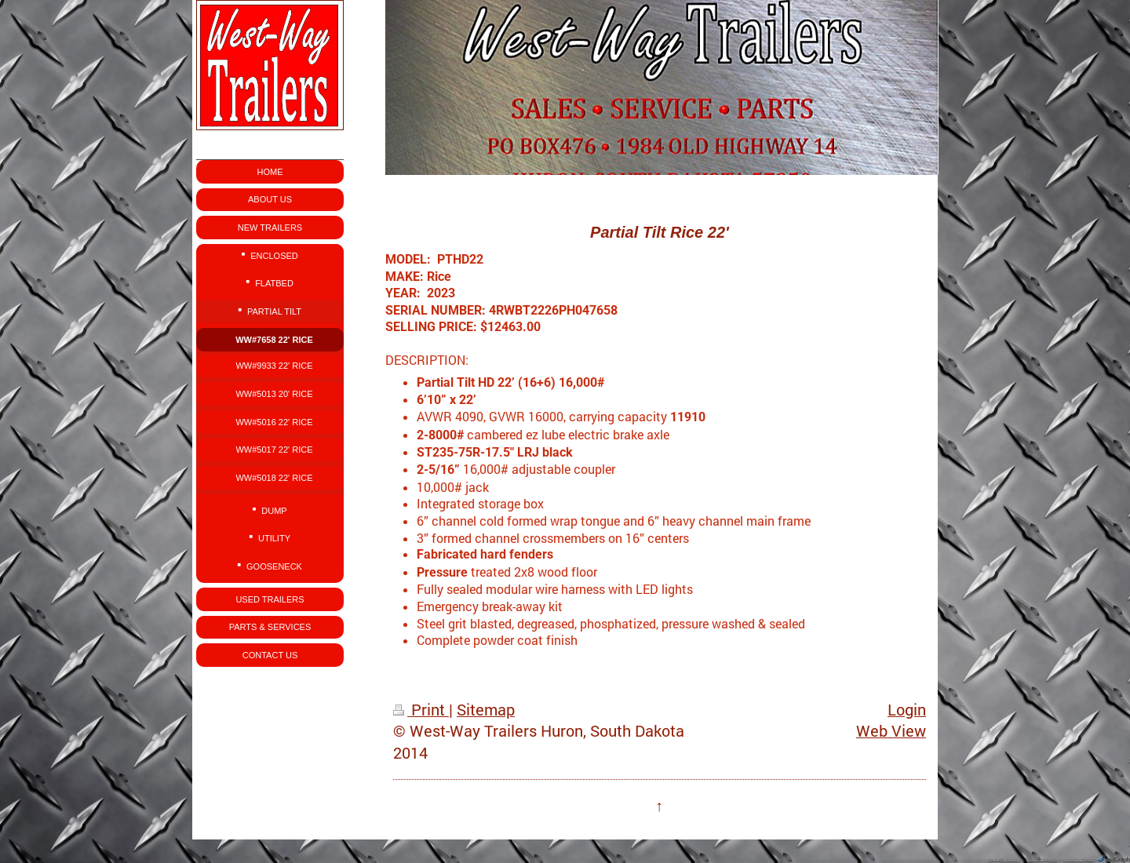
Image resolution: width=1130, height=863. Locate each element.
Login (907, 709)
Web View (891, 731)
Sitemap (486, 709)
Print (421, 709)
